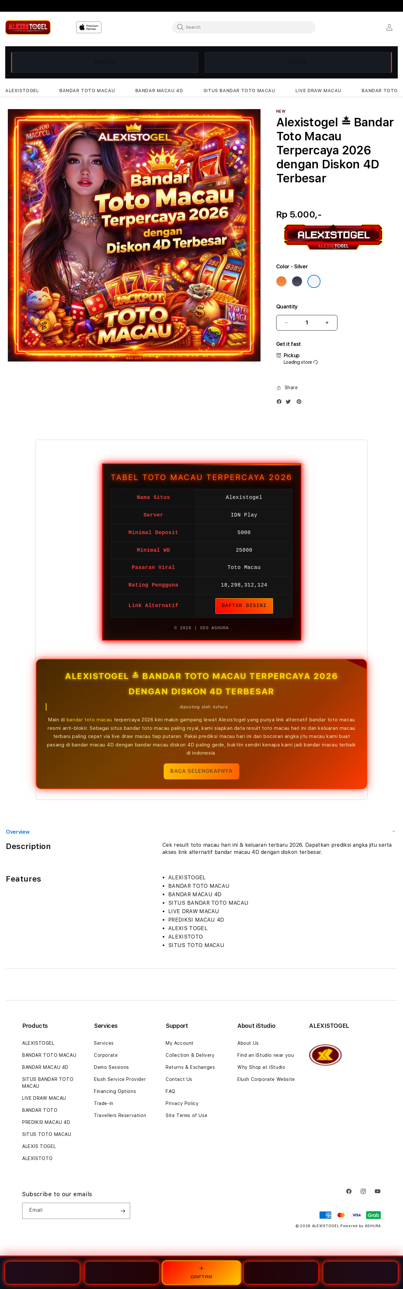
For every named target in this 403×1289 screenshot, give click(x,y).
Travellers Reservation (120, 1115)
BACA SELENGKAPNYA (201, 771)
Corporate (106, 1055)
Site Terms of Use (186, 1115)
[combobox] (244, 27)
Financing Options (115, 1091)
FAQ (170, 1091)
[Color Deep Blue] (297, 281)
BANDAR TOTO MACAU (49, 1055)
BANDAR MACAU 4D (45, 1067)
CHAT (360, 1272)
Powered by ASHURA (360, 1226)
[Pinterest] (300, 403)
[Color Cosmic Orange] (281, 281)
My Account (180, 1043)
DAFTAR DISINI (244, 606)
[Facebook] (280, 403)
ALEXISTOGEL (38, 1043)
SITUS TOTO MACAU (46, 1134)
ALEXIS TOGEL (39, 1146)
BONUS (43, 1272)
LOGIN (298, 62)
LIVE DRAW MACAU (44, 1098)
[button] (22, 90)
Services (104, 1043)
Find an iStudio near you (265, 1055)
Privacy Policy (182, 1103)
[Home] (28, 27)
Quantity (287, 307)
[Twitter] (289, 403)
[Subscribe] (122, 1211)
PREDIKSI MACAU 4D (46, 1122)
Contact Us (179, 1079)
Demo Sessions (111, 1067)
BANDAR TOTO (40, 1110)
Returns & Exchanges (190, 1067)
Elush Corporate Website (266, 1079)
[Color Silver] (314, 281)
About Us (248, 1043)
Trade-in (103, 1103)
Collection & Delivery (190, 1055)
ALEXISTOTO (37, 1158)
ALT (281, 1272)
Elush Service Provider (120, 1079)
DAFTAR (105, 62)
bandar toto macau (89, 720)
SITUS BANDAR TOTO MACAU (47, 1083)
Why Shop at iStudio (261, 1067)
